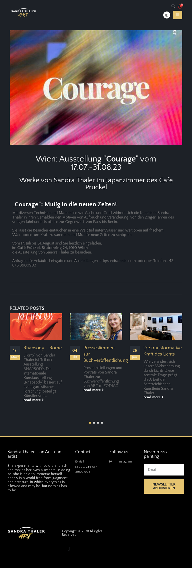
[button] (90, 422)
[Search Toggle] (173, 6)
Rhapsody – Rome (43, 347)
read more (34, 400)
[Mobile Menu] (177, 15)
